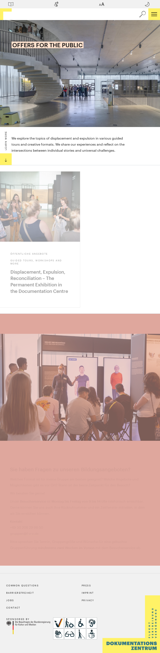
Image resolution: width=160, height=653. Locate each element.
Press (86, 585)
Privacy (88, 600)
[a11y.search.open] (142, 14)
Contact (13, 607)
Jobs (10, 600)
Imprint (88, 592)
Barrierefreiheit (20, 592)
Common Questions (22, 585)
